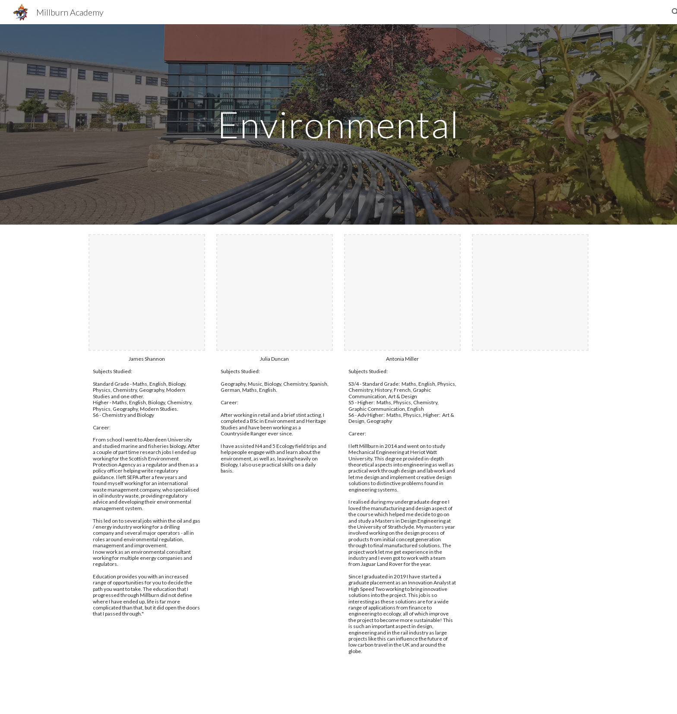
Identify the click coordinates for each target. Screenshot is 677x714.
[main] (338, 124)
